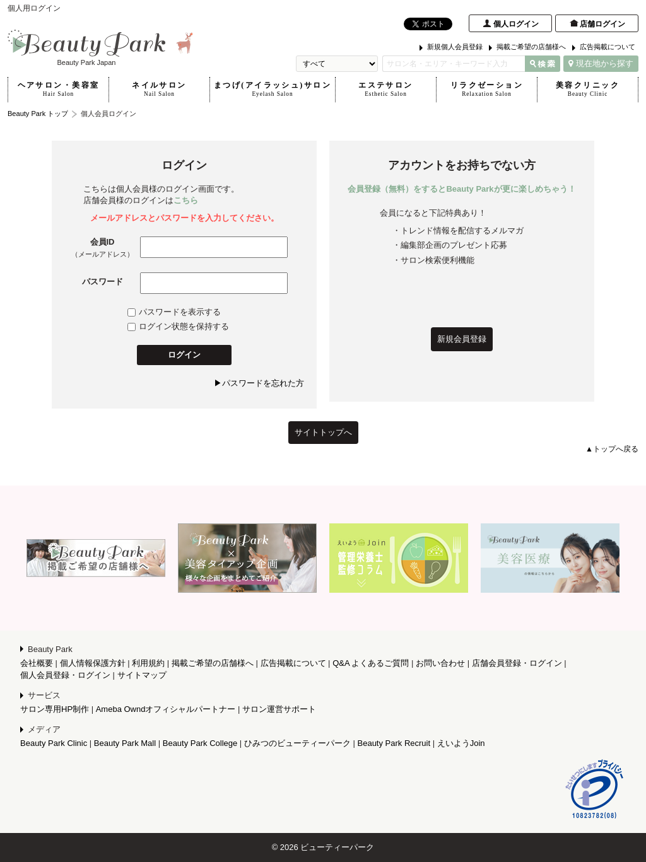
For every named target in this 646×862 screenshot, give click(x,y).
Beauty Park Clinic (53, 743)
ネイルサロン (159, 89)
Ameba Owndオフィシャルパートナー (166, 709)
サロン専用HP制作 (54, 709)
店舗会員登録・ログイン (517, 663)
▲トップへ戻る (611, 449)
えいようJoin (461, 743)
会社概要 (36, 663)
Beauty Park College (200, 743)
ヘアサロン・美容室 (58, 89)
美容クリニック (587, 89)
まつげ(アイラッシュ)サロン (272, 89)
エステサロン (385, 89)
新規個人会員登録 (455, 46)
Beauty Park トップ (38, 113)
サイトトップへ (323, 432)
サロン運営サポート (279, 709)
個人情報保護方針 (93, 663)
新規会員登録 (461, 339)
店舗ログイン (602, 24)
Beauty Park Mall (125, 743)
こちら (185, 200)
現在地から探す (600, 63)
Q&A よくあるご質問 (370, 663)
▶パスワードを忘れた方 (259, 383)
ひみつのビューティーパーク (297, 743)
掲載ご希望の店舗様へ (531, 46)
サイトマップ (142, 675)
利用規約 (148, 663)
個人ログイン (516, 24)
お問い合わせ (440, 663)
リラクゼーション (486, 89)
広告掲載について (607, 46)
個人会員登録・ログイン (65, 675)
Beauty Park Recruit (394, 743)
